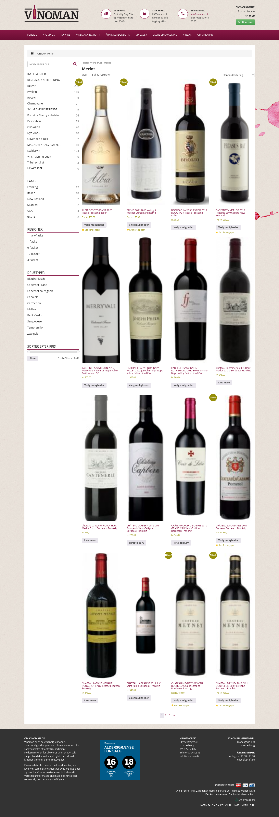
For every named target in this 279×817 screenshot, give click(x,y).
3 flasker (32, 260)
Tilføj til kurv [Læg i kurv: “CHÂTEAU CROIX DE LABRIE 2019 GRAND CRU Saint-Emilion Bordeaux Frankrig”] (181, 543)
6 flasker (32, 247)
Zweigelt (32, 333)
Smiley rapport (245, 799)
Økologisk (33, 127)
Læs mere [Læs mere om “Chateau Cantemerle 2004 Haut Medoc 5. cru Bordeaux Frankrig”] (90, 540)
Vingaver (141, 34)
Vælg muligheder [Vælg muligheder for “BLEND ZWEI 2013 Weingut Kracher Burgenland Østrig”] (139, 224)
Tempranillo (35, 327)
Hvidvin (32, 91)
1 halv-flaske (35, 235)
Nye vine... (34, 133)
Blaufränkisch (36, 279)
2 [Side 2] (166, 715)
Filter (33, 358)
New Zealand (35, 199)
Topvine (65, 34)
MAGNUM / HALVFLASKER (43, 145)
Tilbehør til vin (36, 162)
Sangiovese (34, 321)
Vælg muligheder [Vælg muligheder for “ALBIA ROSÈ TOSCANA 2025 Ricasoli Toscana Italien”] (94, 224)
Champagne (35, 103)
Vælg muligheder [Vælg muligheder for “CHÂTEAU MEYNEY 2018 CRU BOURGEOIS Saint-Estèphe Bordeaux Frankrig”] (228, 700)
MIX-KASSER (35, 168)
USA (30, 210)
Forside (32, 34)
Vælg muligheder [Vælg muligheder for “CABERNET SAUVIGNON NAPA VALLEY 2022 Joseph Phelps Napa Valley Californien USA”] (139, 385)
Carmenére (34, 303)
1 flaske (32, 241)
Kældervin (33, 150)
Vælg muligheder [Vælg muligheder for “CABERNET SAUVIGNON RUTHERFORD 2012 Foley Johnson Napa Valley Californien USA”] (184, 385)
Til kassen (245, 22)
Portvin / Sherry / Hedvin (43, 115)
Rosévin (32, 97)
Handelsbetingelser (223, 785)
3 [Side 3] (170, 715)
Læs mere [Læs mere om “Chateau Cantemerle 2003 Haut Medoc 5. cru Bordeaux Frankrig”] (224, 382)
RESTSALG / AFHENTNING (43, 80)
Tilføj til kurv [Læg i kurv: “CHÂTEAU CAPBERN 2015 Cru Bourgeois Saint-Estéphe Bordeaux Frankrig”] (136, 543)
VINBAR (187, 34)
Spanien (32, 205)
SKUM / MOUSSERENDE (42, 109)
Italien (31, 193)
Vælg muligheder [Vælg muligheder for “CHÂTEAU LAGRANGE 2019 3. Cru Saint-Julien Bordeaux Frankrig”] (139, 698)
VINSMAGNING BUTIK (88, 34)
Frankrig (32, 187)
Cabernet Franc (37, 285)
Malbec (32, 309)
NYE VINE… (49, 34)
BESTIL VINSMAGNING (165, 34)
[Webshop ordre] (238, 75)
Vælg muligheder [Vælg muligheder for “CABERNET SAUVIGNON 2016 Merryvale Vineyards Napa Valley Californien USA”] (94, 385)
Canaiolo (33, 297)
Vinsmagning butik (39, 156)
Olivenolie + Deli (37, 139)
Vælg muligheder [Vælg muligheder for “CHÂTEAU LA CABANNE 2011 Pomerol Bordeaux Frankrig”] (228, 540)
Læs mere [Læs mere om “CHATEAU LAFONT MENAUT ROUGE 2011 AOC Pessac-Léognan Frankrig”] (90, 700)
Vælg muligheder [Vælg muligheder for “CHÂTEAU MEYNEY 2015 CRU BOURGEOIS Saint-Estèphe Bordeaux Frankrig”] (184, 700)
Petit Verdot (35, 315)
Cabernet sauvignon (40, 291)
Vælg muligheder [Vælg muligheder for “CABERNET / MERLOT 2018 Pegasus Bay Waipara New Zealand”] (228, 227)
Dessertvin (34, 121)
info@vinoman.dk (200, 14)
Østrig (31, 216)
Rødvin (31, 86)
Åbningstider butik (118, 34)
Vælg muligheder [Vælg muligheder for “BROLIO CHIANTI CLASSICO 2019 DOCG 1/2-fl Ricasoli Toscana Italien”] (184, 227)
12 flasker (33, 254)
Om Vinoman (205, 34)
